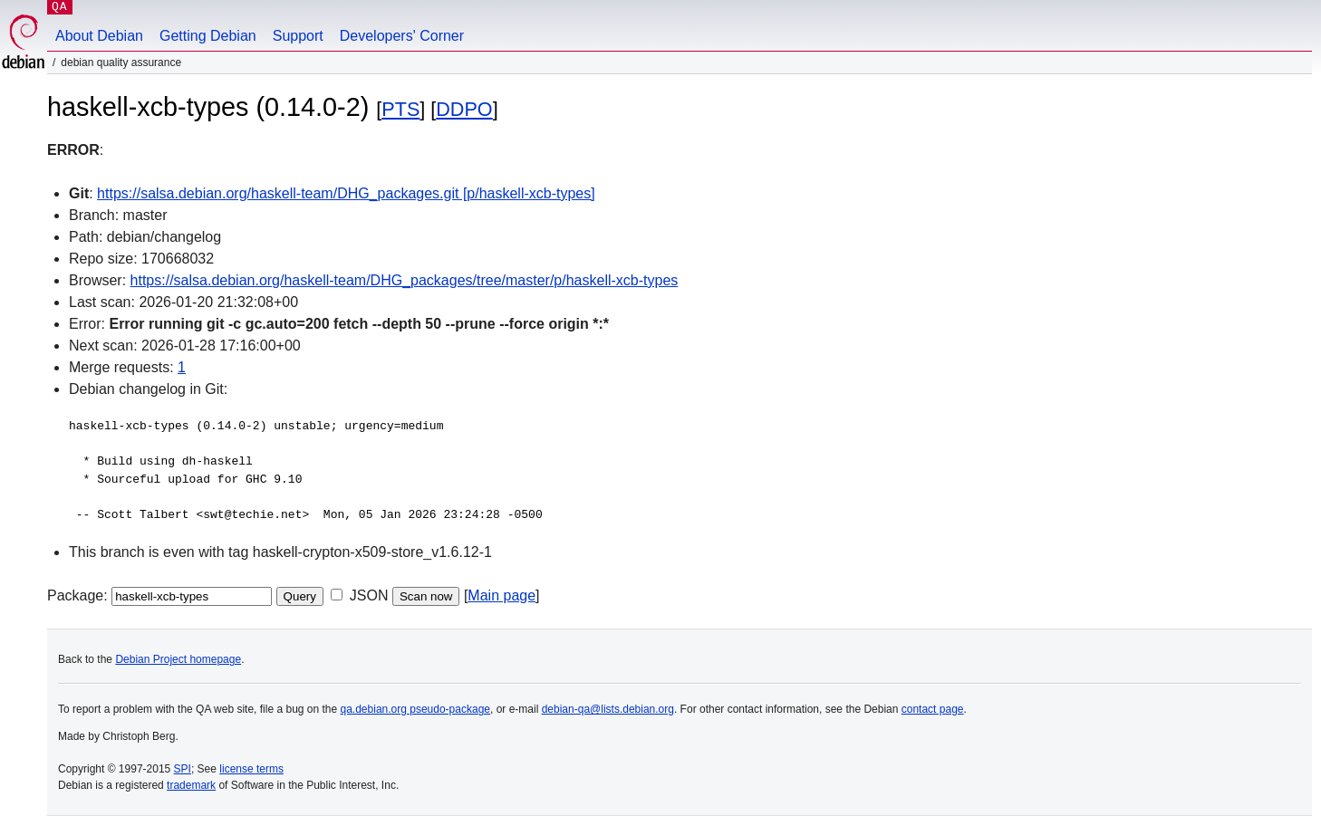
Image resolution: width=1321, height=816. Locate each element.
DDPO (464, 109)
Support (298, 35)
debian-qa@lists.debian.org (608, 709)
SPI (182, 769)
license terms (251, 769)
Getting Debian (207, 35)
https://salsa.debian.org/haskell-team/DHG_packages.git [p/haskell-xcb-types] (346, 193)
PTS (400, 109)
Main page (501, 595)
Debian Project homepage (178, 659)
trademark (191, 785)
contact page (933, 709)
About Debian (99, 35)
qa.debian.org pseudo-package (415, 709)
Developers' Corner (402, 35)
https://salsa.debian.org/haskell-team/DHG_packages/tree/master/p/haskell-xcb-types (404, 280)
